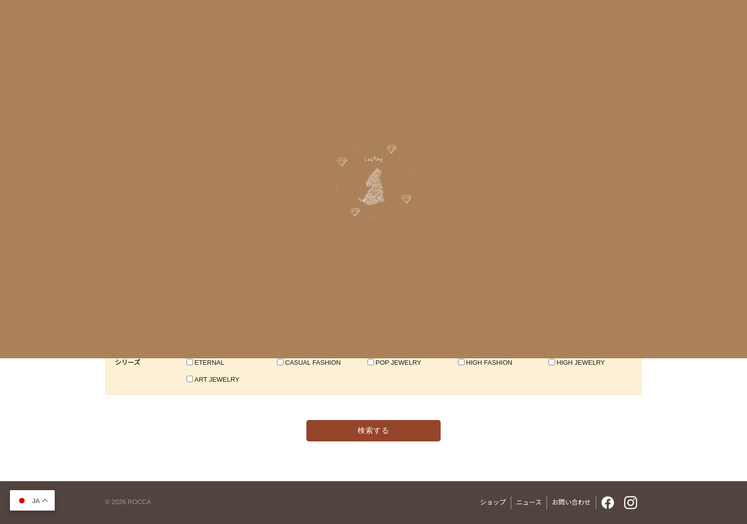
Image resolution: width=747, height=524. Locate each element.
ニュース (529, 502)
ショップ (493, 502)
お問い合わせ (571, 502)
